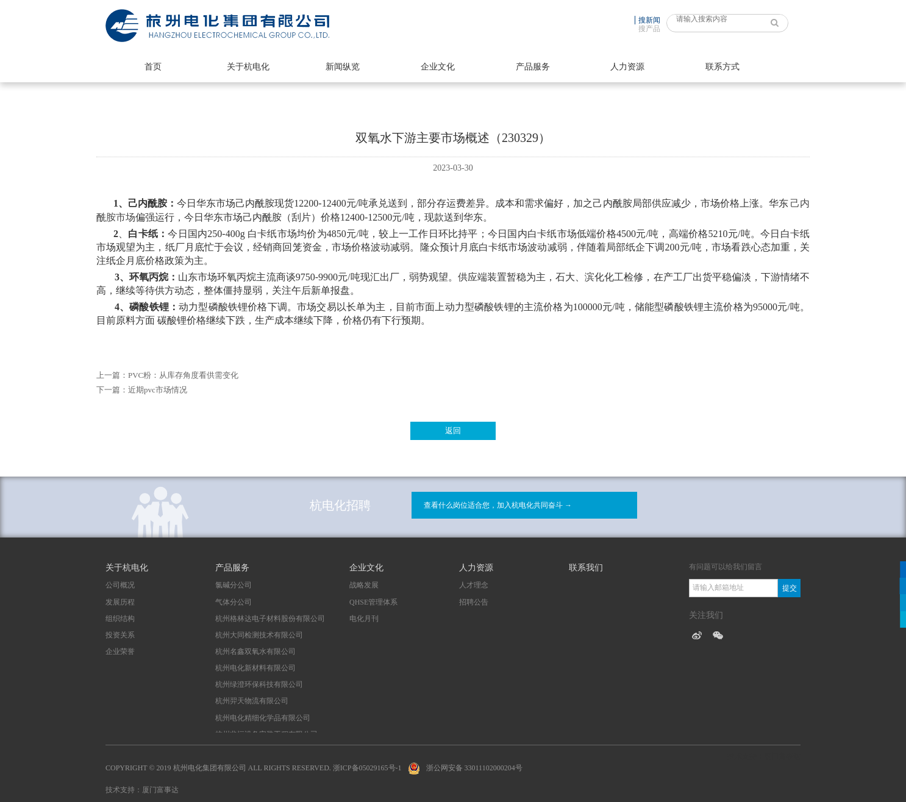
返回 (453, 430)
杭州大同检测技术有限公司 (259, 635)
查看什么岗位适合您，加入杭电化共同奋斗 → (498, 505)
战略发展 (364, 585)
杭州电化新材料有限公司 (255, 668)
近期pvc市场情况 (157, 389)
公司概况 (120, 585)
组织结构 (120, 618)
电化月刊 (364, 618)
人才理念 (473, 585)
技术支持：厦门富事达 (142, 790)
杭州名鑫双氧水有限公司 (255, 651)
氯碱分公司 (233, 585)
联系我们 (586, 567)
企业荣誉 (120, 651)
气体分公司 (233, 602)
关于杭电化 (248, 66)
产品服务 (533, 66)
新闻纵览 (343, 66)
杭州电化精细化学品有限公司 (262, 718)
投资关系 (120, 635)
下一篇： (112, 389)
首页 (153, 66)
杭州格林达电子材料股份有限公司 (270, 618)
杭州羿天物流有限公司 (251, 701)
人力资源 (627, 66)
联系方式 (722, 66)
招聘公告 (473, 602)
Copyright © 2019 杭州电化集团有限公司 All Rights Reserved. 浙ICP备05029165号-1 (253, 768)
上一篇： (112, 375)
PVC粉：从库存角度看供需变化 (183, 375)
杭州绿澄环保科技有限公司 (259, 684)
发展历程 (120, 602)
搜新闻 (649, 20)
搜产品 (649, 28)
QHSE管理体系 (373, 602)
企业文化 (438, 66)
